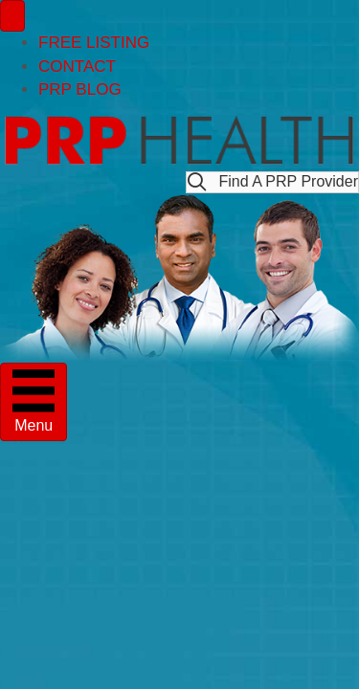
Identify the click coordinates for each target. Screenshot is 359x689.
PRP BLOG (80, 89)
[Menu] (12, 16)
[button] (272, 182)
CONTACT (77, 66)
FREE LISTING (93, 42)
